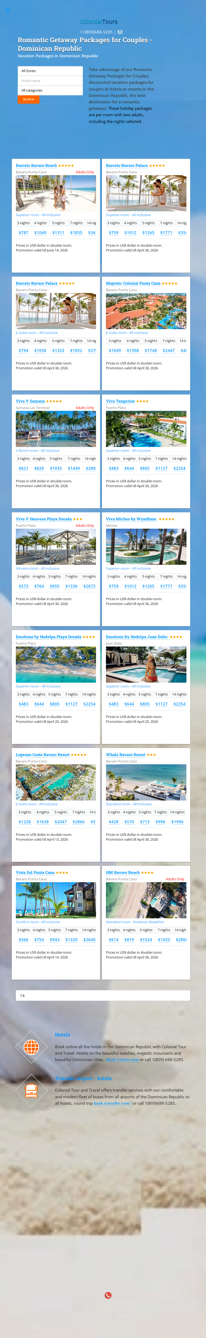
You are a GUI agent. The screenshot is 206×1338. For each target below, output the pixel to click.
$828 (39, 468)
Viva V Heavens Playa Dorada (44, 518)
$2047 (61, 821)
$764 (39, 586)
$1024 (146, 939)
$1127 (162, 468)
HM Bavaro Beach (123, 872)
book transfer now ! (113, 1103)
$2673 (89, 586)
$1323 (58, 350)
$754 (39, 939)
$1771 (166, 232)
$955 (55, 586)
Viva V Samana (30, 401)
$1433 (164, 939)
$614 (114, 939)
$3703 (94, 350)
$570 (129, 821)
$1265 (148, 232)
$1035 (56, 468)
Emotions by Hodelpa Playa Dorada (48, 636)
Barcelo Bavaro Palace (127, 165)
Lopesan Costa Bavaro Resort (42, 754)
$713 (145, 821)
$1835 (76, 232)
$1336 (71, 586)
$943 (55, 939)
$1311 (58, 232)
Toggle (10, 11)
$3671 (94, 232)
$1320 (71, 939)
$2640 (89, 939)
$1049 (40, 232)
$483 (114, 468)
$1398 (133, 350)
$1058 (40, 350)
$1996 (177, 821)
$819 (129, 939)
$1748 (151, 350)
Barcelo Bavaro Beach (36, 165)
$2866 (79, 821)
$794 (23, 350)
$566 (23, 939)
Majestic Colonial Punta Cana (133, 283)
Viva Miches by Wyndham (131, 518)
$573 (23, 586)
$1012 (130, 232)
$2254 (180, 468)
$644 (129, 468)
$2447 (169, 350)
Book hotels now (123, 1059)
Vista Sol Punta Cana (35, 872)
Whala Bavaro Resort (125, 754)
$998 (160, 821)
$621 (23, 468)
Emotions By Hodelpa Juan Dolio (137, 636)
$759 (114, 232)
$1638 (43, 821)
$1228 (25, 821)
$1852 (76, 350)
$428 (114, 821)
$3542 (184, 232)
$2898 (92, 468)
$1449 (74, 468)
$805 (145, 468)
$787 (23, 232)
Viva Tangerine (120, 401)
